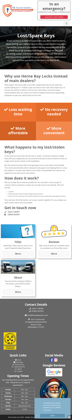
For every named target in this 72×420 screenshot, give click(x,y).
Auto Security (18, 364)
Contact (18, 371)
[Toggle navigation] (66, 23)
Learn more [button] (47, 410)
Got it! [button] (52, 415)
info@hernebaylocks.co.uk (38, 315)
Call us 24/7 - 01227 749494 (54, 17)
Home (18, 360)
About (18, 369)
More (18, 253)
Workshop (18, 362)
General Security (18, 367)
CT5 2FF (40, 327)
